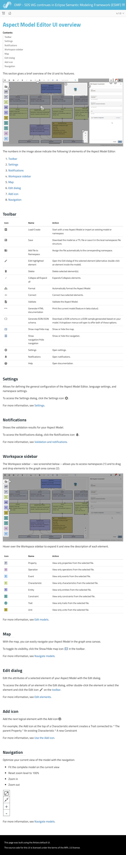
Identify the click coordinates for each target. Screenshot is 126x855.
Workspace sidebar (14, 49)
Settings (9, 41)
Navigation (10, 66)
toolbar (56, 689)
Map (7, 54)
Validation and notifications (50, 442)
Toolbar (8, 37)
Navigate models (44, 656)
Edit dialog (10, 58)
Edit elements (42, 697)
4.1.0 (118, 13)
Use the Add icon (44, 737)
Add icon (9, 62)
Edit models (41, 619)
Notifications (11, 45)
